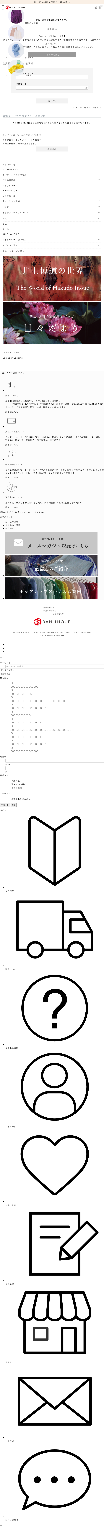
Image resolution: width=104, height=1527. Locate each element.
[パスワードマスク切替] (86, 87)
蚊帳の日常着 (9, 180)
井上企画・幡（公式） (22, 632)
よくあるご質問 (13, 525)
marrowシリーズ (11, 190)
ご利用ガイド (6, 517)
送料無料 (17, 788)
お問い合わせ (39, 632)
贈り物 (6, 229)
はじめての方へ (13, 522)
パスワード (23, 84)
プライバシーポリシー (81, 632)
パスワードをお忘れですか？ (87, 107)
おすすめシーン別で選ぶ (14, 239)
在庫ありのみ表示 (22, 799)
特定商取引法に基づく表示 (58, 632)
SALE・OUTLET (11, 234)
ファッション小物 (11, 201)
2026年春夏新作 (11, 169)
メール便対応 (19, 784)
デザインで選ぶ (10, 245)
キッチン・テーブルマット (16, 212)
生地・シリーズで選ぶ (13, 251)
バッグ (6, 207)
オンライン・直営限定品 (14, 174)
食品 (5, 224)
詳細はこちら (11, 412)
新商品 (16, 781)
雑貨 (5, 218)
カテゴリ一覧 (9, 165)
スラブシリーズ (10, 185)
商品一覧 (9, 528)
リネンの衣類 (9, 196)
